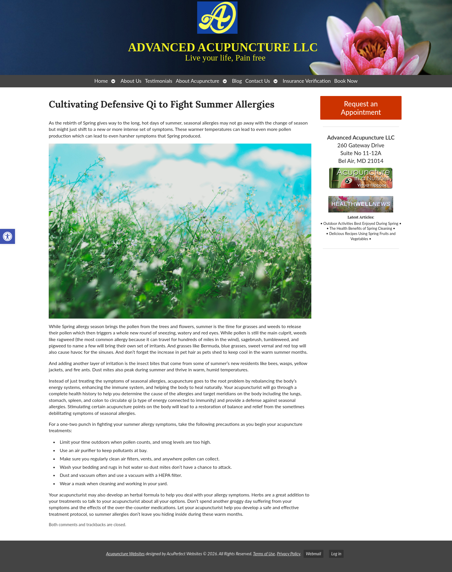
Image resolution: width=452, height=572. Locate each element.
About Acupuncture (197, 81)
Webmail (313, 553)
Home (101, 81)
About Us (130, 81)
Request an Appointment (361, 107)
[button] (7, 236)
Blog (237, 81)
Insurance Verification (307, 81)
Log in (336, 553)
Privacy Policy (288, 553)
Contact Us (257, 81)
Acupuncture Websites (125, 553)
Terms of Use (264, 553)
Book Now (345, 81)
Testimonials (158, 81)
